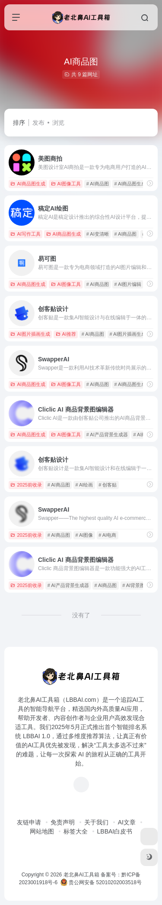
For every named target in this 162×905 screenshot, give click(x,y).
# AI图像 (84, 535)
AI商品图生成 (27, 183)
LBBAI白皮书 (115, 831)
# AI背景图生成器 (140, 585)
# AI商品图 (97, 183)
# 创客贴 (107, 484)
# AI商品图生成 (130, 183)
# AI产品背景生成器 (107, 434)
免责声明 (63, 822)
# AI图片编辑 (128, 284)
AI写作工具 (25, 234)
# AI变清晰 (97, 234)
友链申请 (29, 822)
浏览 (58, 122)
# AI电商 (107, 535)
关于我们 (96, 822)
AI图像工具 (66, 183)
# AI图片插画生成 (128, 334)
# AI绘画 (84, 484)
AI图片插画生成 (30, 334)
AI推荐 (66, 334)
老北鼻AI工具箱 (81, 875)
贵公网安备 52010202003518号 (101, 882)
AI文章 (127, 822)
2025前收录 (25, 484)
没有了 (81, 615)
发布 (38, 122)
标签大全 (76, 831)
